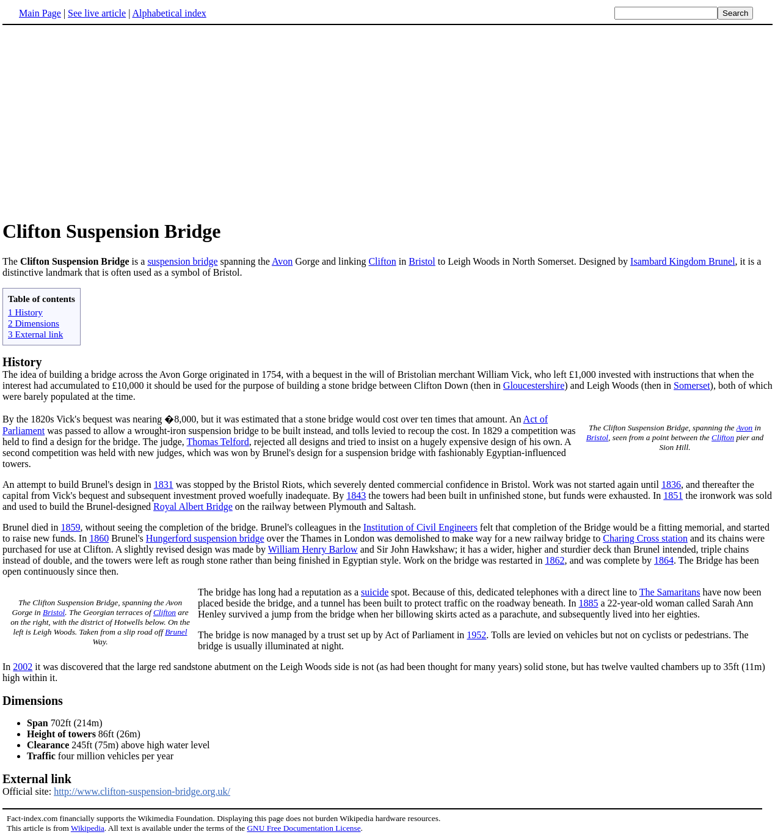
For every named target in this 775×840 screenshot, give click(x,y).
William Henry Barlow (313, 549)
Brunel (176, 631)
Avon (282, 261)
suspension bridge (182, 261)
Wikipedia (87, 828)
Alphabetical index (169, 13)
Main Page (40, 13)
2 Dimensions (33, 323)
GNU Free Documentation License (303, 828)
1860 (99, 538)
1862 (554, 560)
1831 (163, 484)
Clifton (382, 261)
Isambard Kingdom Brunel (682, 261)
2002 (22, 666)
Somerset (692, 385)
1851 (673, 495)
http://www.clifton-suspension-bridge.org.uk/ (142, 791)
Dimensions (32, 700)
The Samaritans (669, 592)
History (22, 362)
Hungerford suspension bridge (205, 538)
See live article (97, 13)
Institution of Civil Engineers (420, 527)
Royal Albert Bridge (193, 506)
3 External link (35, 334)
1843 (356, 495)
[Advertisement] (387, 121)
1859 (71, 527)
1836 (671, 484)
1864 (664, 560)
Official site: (387, 784)
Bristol (422, 261)
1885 (588, 603)
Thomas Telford (218, 442)
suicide (374, 592)
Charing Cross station (645, 538)
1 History (25, 312)
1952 (476, 635)
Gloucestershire (533, 385)
